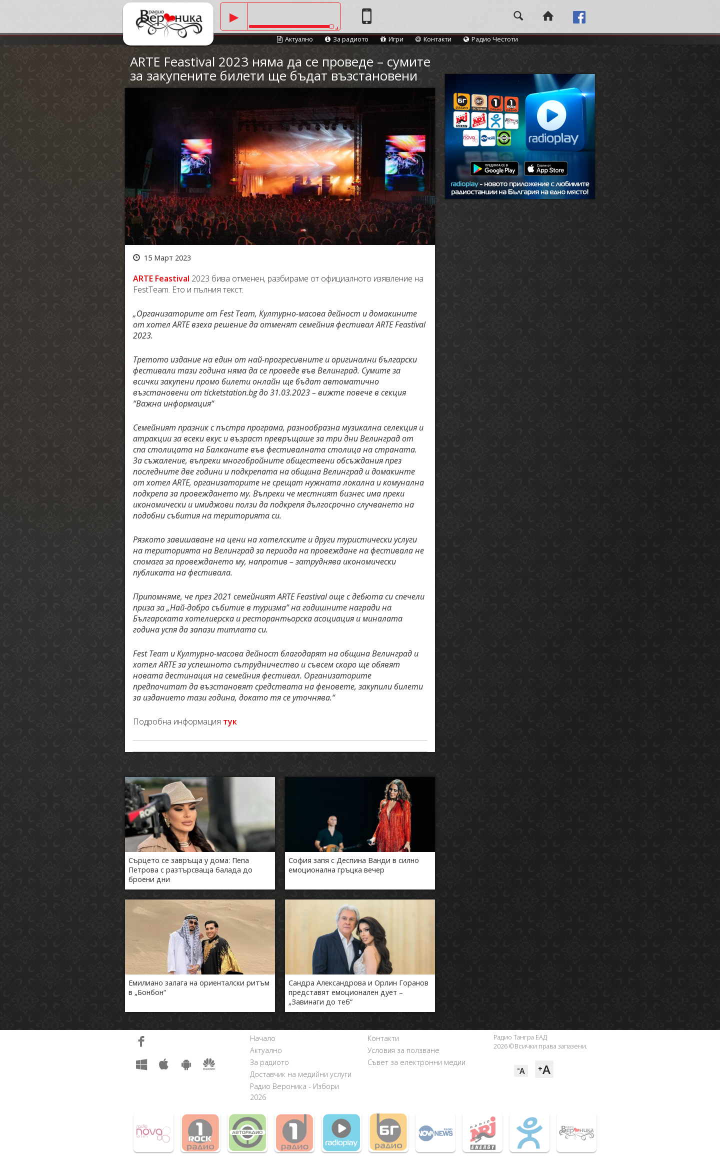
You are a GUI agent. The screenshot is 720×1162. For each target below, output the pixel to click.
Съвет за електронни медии (417, 1062)
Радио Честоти (491, 39)
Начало (263, 1038)
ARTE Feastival (161, 278)
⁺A (544, 1069)
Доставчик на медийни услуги (301, 1074)
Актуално (295, 39)
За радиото (346, 39)
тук (230, 721)
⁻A (521, 1071)
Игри (392, 39)
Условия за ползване (404, 1050)
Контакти (434, 39)
